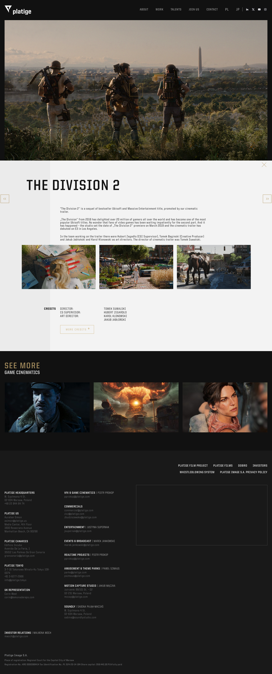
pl (227, 10)
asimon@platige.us (16, 521)
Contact (212, 9)
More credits (78, 329)
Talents (176, 9)
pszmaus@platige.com (77, 576)
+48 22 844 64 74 (15, 503)
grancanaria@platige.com (20, 555)
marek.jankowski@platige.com (81, 545)
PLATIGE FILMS (223, 465)
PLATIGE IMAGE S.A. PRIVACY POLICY (243, 472)
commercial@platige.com (78, 510)
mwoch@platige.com (16, 636)
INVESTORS (260, 465)
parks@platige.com (75, 572)
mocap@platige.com (76, 596)
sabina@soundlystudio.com (80, 617)
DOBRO (242, 465)
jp (238, 10)
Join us (194, 9)
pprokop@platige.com (77, 496)
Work (159, 9)
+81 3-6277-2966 (14, 576)
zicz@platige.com (74, 514)
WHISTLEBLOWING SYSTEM (197, 472)
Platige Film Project (193, 465)
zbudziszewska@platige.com (80, 517)
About (144, 9)
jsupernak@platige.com (78, 531)
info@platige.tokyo (16, 580)
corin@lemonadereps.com (19, 597)
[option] (59, 267)
